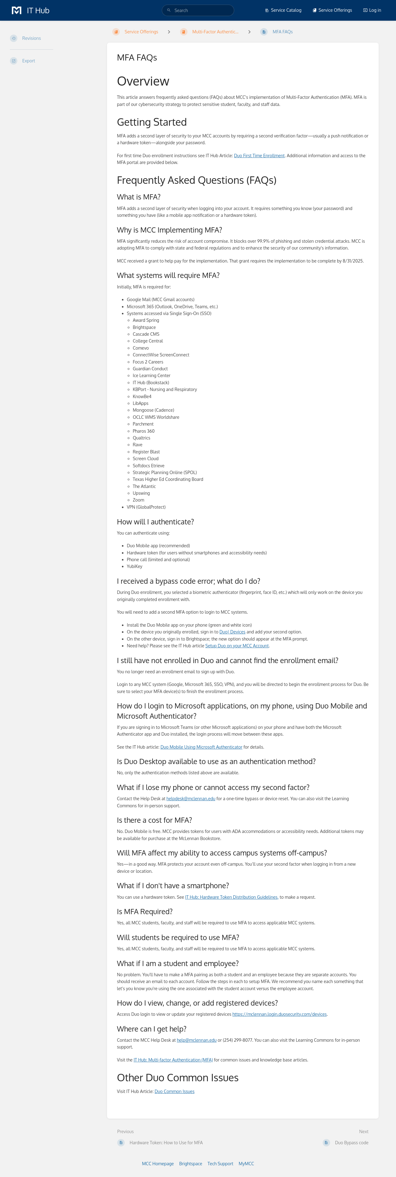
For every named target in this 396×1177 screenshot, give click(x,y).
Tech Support (220, 1163)
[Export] (53, 60)
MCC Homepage (158, 1163)
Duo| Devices (232, 631)
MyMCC (246, 1163)
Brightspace (190, 1163)
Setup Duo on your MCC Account (237, 645)
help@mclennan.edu (197, 1040)
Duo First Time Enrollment (259, 155)
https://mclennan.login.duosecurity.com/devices (279, 1014)
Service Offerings (332, 10)
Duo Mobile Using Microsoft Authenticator (202, 747)
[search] (198, 10)
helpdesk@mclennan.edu (190, 798)
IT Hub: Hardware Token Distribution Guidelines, (232, 897)
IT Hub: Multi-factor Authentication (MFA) (173, 1059)
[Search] (169, 10)
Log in (372, 10)
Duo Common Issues (175, 1091)
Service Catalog (283, 10)
